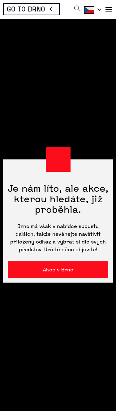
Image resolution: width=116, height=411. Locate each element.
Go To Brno (26, 9)
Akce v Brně (58, 269)
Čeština (91, 9)
